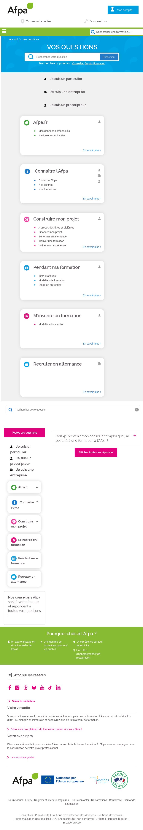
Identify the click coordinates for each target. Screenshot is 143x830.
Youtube (42, 687)
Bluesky (34, 687)
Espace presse (72, 822)
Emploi (89, 63)
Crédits (100, 818)
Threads (25, 687)
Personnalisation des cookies (32, 818)
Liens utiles (26, 815)
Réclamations (99, 800)
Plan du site (42, 815)
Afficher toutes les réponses (95, 452)
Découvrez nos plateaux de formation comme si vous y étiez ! (46, 729)
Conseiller (78, 63)
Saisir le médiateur (23, 701)
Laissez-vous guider (22, 757)
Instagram (17, 687)
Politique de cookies (110, 815)
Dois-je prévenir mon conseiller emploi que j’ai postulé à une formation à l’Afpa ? (92, 438)
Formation (99, 63)
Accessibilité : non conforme (76, 818)
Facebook (10, 687)
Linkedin (58, 687)
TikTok (50, 687)
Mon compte (124, 10)
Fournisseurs (15, 800)
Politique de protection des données (74, 815)
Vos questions (98, 21)
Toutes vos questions (24, 432)
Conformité (115, 800)
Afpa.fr (23, 487)
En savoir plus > (92, 150)
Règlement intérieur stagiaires (51, 800)
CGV (29, 800)
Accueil (13, 39)
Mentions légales (117, 818)
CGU (54, 818)
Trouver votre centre (38, 21)
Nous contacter (80, 800)
